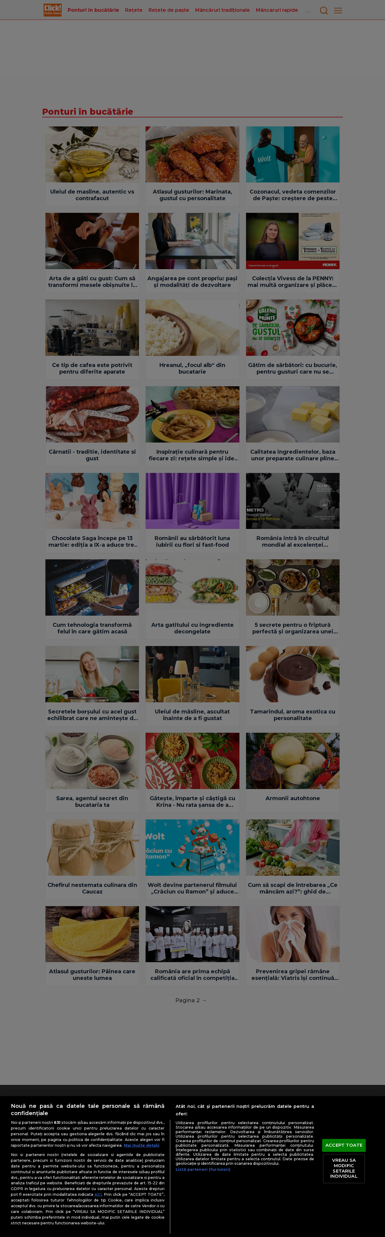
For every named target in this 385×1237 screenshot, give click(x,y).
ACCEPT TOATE (343, 1145)
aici (98, 1194)
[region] (192, 1166)
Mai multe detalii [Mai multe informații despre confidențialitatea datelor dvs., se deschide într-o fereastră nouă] (141, 1145)
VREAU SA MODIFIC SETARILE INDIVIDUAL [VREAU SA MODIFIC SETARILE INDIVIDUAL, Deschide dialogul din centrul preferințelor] (343, 1168)
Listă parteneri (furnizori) (203, 1169)
